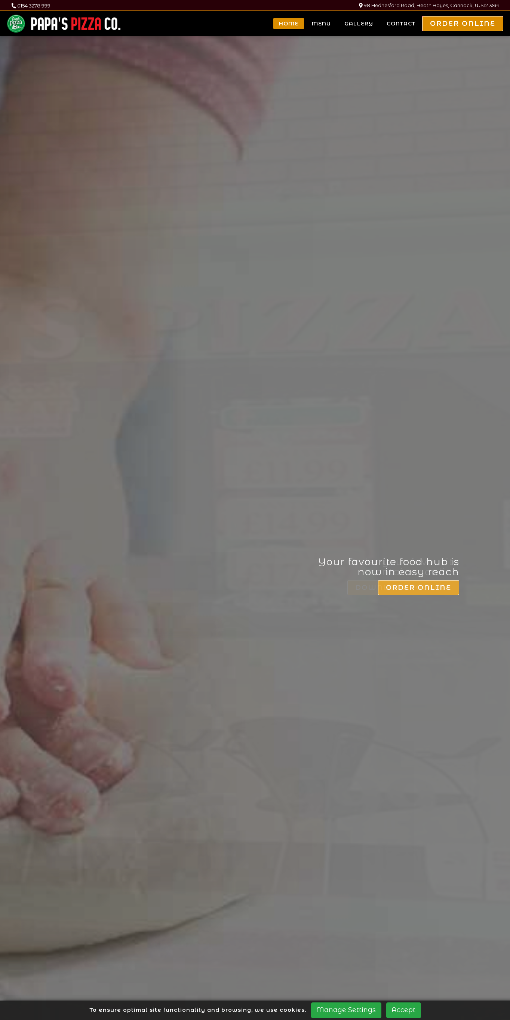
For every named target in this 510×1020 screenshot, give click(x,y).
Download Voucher (407, 701)
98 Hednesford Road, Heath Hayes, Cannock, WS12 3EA (429, 5)
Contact (401, 23)
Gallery (358, 23)
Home (288, 23)
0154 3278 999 (30, 6)
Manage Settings (346, 1010)
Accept (403, 1010)
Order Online (462, 23)
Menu (321, 23)
